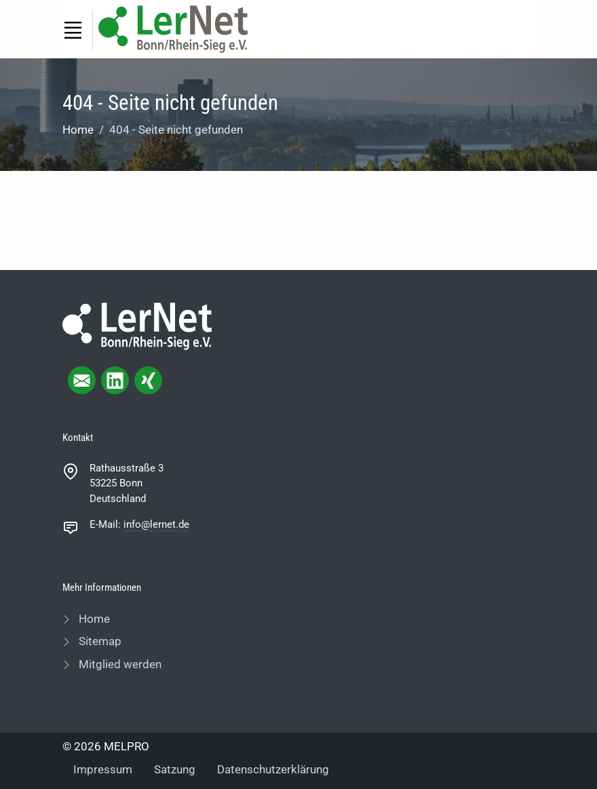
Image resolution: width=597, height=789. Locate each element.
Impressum (102, 769)
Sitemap (98, 641)
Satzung (174, 769)
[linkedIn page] (115, 380)
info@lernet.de (156, 524)
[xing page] (148, 380)
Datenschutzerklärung (273, 769)
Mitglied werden (118, 664)
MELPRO (126, 746)
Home (78, 129)
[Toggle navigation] (72, 29)
